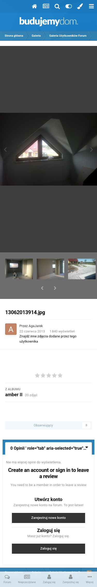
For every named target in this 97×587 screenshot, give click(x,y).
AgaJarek (36, 312)
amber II (14, 381)
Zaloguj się (48, 535)
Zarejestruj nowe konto (48, 504)
